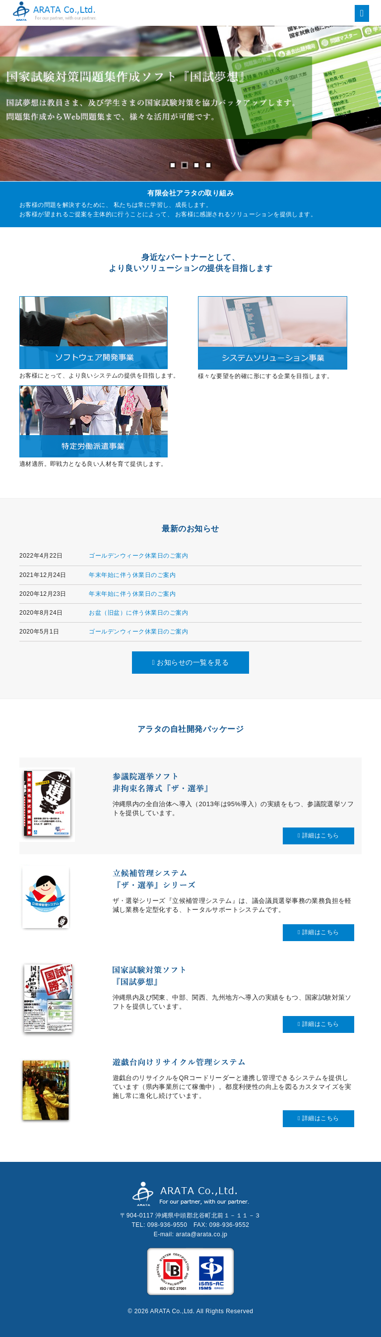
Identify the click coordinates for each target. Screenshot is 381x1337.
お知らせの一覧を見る (190, 662)
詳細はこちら (318, 835)
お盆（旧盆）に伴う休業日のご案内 (138, 612)
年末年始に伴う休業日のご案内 (132, 575)
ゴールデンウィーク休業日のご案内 (138, 555)
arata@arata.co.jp (201, 1234)
